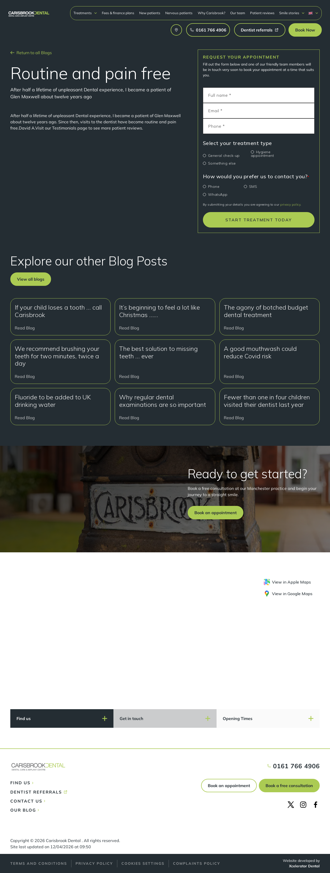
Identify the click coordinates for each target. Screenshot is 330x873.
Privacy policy (94, 863)
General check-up (224, 155)
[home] (29, 11)
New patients (149, 13)
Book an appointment (229, 785)
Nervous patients (179, 13)
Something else (222, 163)
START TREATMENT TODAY (258, 219)
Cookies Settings (142, 863)
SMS (253, 186)
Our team (237, 13)
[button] (85, 13)
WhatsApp (218, 194)
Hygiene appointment (262, 153)
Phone (214, 186)
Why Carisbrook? (211, 13)
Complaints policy (196, 863)
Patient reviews (262, 13)
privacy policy (290, 204)
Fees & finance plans (118, 13)
